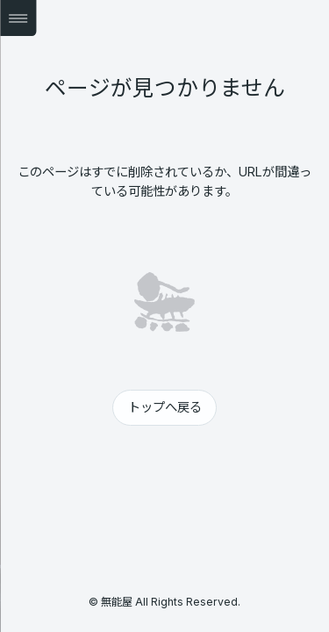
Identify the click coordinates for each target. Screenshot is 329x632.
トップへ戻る (165, 406)
